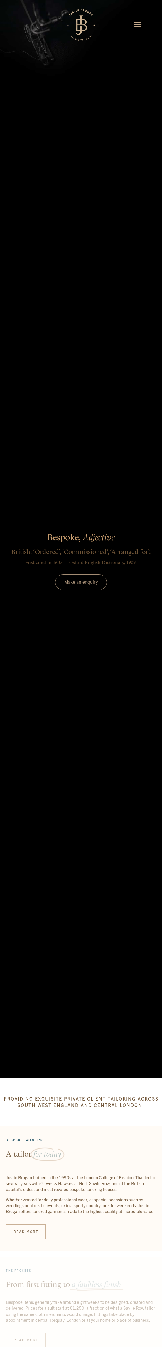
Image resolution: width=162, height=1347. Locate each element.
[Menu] (138, 24)
